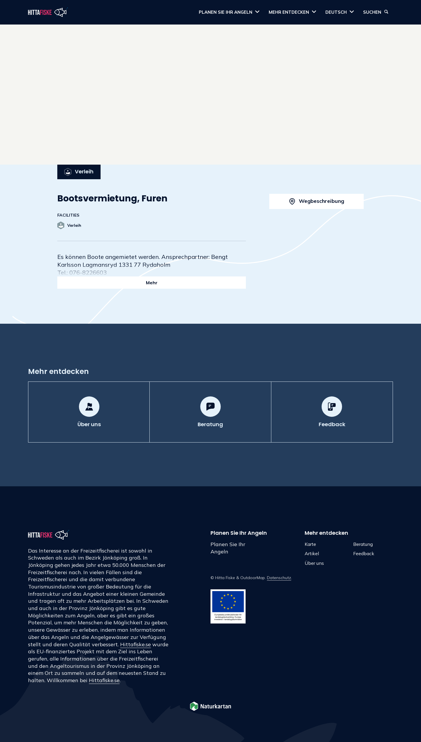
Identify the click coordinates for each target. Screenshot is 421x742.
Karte (310, 544)
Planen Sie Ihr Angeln (227, 548)
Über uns (314, 563)
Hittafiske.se (135, 644)
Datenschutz (279, 577)
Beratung (363, 544)
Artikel (312, 553)
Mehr (152, 282)
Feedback (363, 553)
